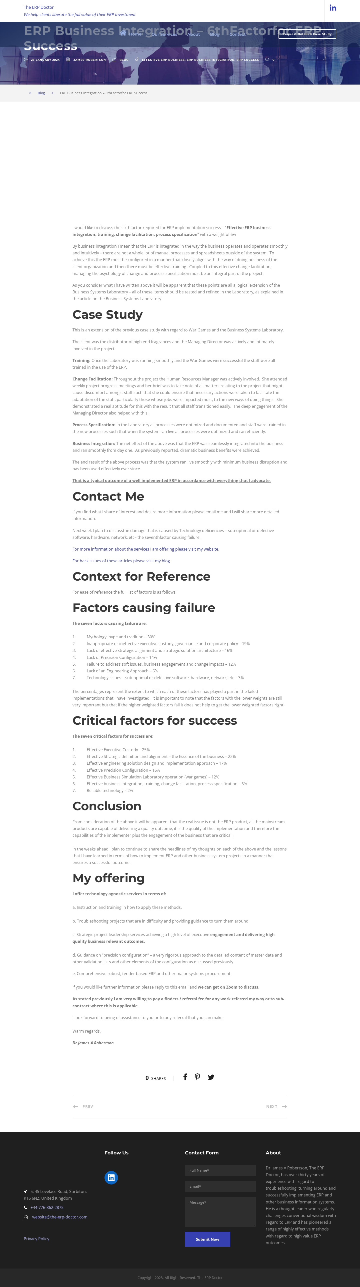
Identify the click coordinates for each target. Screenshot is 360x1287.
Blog (215, 34)
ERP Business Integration (210, 60)
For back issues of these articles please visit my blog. (121, 561)
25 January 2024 (45, 60)
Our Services (164, 34)
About (193, 34)
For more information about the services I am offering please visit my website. (145, 549)
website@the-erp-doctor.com (60, 1217)
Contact (238, 34)
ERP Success (247, 60)
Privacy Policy (36, 1238)
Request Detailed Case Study (307, 34)
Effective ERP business (163, 60)
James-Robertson (90, 60)
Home (131, 33)
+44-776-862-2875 (47, 1207)
